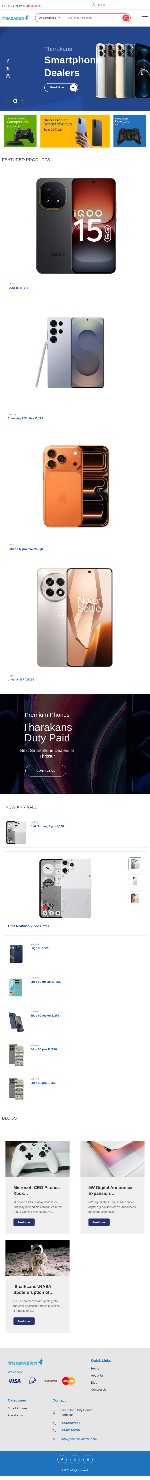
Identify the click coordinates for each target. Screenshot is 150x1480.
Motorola (35, 943)
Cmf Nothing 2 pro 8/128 (47, 826)
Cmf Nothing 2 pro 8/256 (29, 926)
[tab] (8, 101)
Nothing (35, 822)
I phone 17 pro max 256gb (25, 548)
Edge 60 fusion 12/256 (46, 981)
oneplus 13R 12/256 (21, 679)
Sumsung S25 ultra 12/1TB (25, 418)
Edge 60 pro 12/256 (44, 1049)
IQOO (11, 283)
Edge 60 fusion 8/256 (45, 1015)
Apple (10, 544)
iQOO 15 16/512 (18, 287)
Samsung (12, 414)
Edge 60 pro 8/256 (43, 1082)
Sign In (101, 4)
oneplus (11, 675)
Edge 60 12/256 (41, 947)
